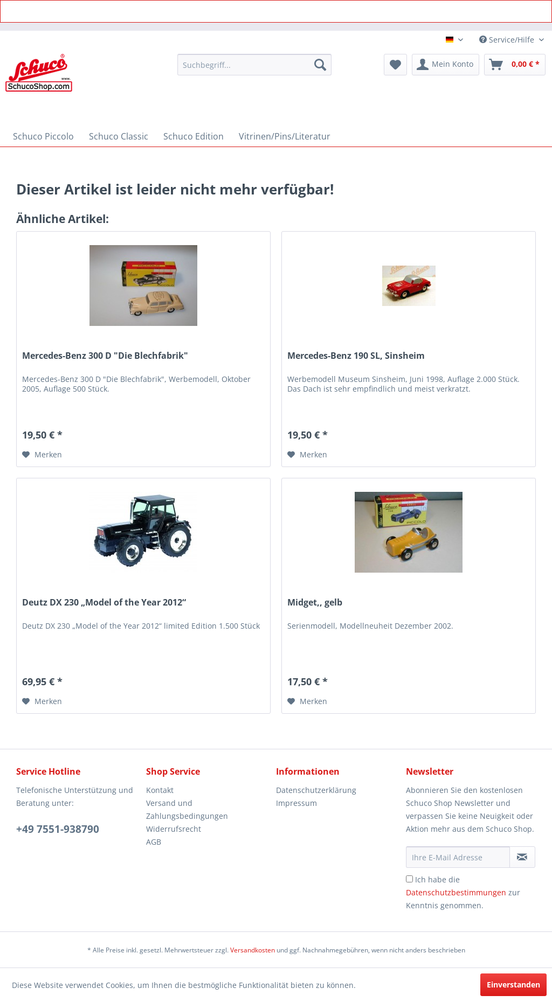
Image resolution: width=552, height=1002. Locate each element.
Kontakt (160, 790)
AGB (153, 842)
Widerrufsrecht (173, 829)
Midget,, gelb (314, 602)
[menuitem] (254, 64)
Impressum (296, 803)
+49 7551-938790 (57, 829)
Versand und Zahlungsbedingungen (187, 809)
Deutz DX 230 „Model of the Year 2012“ (104, 602)
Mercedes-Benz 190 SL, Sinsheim (356, 355)
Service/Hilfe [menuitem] (507, 39)
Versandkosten (252, 950)
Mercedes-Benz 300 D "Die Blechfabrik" (105, 355)
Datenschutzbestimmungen (456, 892)
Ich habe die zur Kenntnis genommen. (463, 892)
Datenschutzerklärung (316, 790)
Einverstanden (513, 984)
